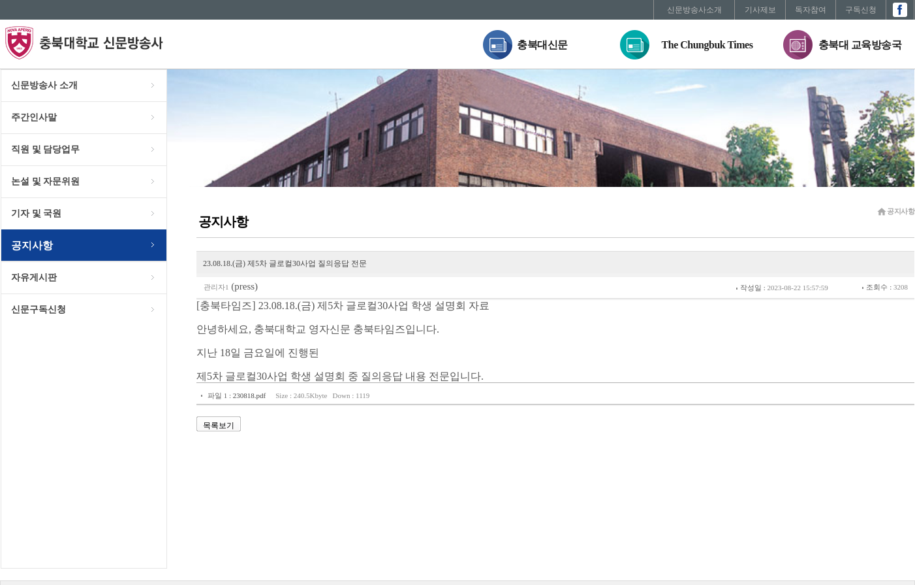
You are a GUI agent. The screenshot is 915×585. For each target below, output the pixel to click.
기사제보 (760, 9)
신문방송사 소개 (44, 85)
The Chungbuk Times (707, 44)
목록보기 (218, 425)
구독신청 (860, 9)
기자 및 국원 (36, 213)
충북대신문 (542, 44)
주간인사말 (34, 117)
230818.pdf (249, 395)
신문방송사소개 (694, 9)
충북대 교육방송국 (860, 44)
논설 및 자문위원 (45, 181)
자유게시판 (34, 277)
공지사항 (32, 245)
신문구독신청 (38, 309)
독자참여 (810, 9)
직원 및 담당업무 (45, 149)
